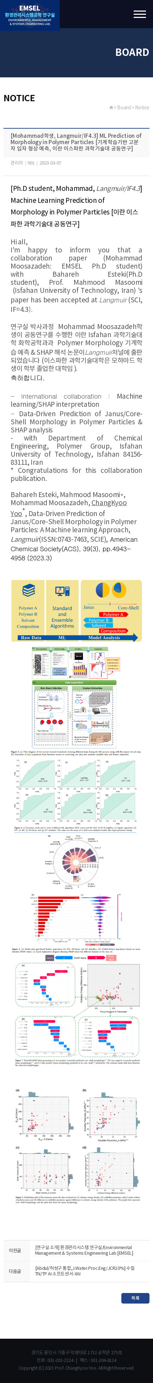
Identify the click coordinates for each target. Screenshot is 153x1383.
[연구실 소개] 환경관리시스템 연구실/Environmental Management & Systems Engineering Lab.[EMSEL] (84, 1250)
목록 (135, 1298)
